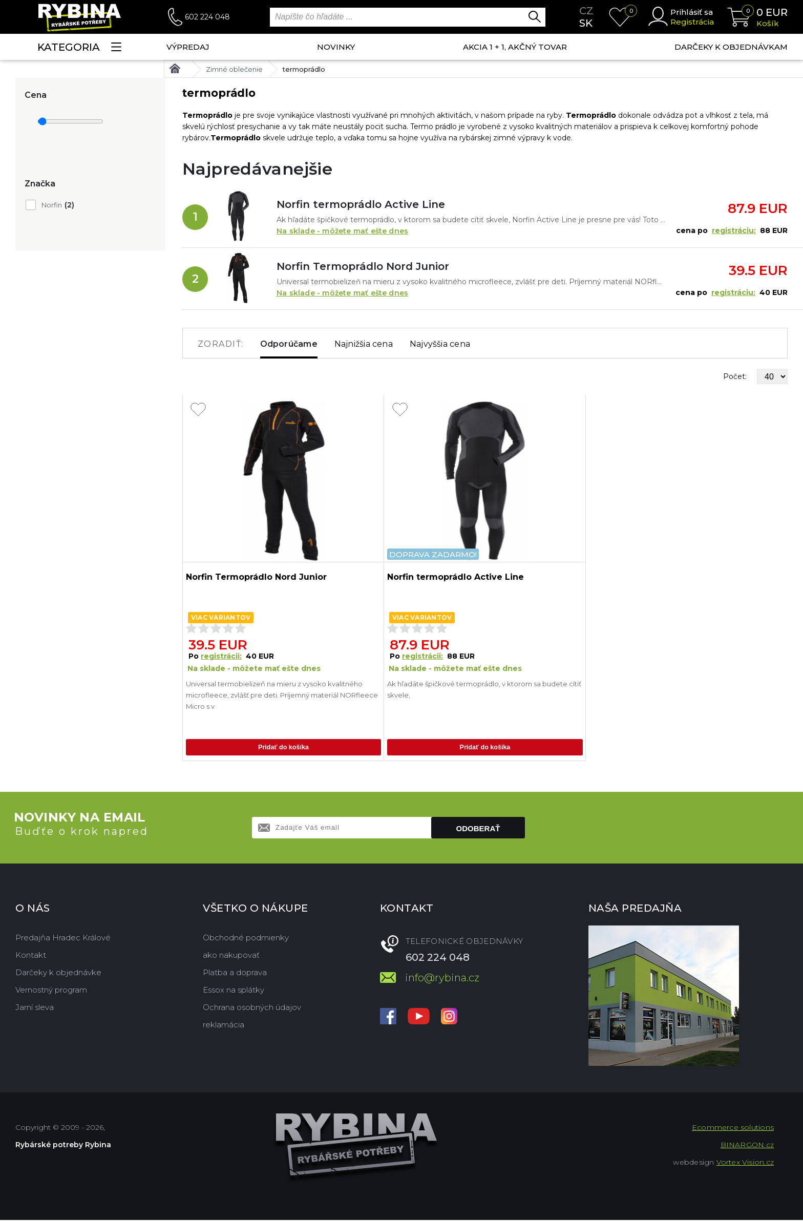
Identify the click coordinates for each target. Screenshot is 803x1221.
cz (586, 11)
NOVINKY (336, 47)
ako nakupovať (231, 956)
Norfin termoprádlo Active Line (361, 204)
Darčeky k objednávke (58, 973)
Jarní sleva (34, 1008)
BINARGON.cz (747, 1145)
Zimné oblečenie (234, 69)
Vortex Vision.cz (745, 1163)
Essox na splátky (233, 991)
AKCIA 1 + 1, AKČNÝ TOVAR (515, 47)
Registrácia (692, 22)
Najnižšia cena (363, 344)
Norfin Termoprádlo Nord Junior (363, 266)
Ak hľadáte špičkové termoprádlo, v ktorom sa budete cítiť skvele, (484, 689)
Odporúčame (289, 344)
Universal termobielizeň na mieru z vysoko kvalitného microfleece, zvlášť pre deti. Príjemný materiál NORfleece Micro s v (282, 695)
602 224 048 (207, 17)
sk (586, 23)
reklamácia (223, 1025)
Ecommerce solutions (733, 1128)
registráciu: (734, 230)
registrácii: (221, 656)
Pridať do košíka (283, 747)
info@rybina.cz (442, 979)
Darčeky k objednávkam (731, 47)
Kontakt (30, 956)
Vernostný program (51, 991)
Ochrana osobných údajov (252, 1008)
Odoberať (478, 829)
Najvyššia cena (440, 344)
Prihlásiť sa (691, 12)
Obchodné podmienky (246, 938)
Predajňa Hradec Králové (63, 938)
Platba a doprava (235, 973)
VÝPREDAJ (187, 47)
